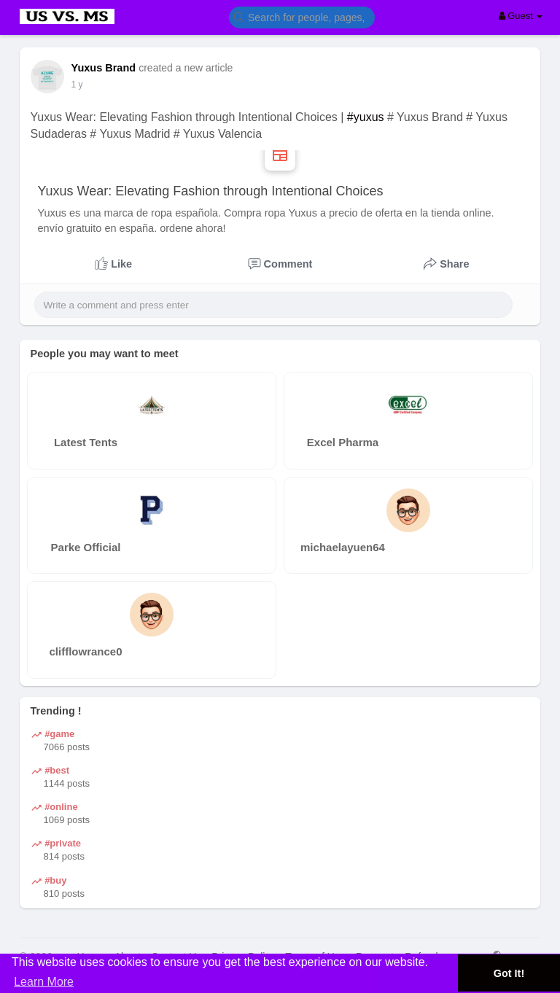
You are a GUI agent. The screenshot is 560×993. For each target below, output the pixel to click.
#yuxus (365, 117)
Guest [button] (521, 15)
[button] (302, 16)
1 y (77, 84)
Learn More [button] (44, 982)
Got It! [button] (509, 973)
